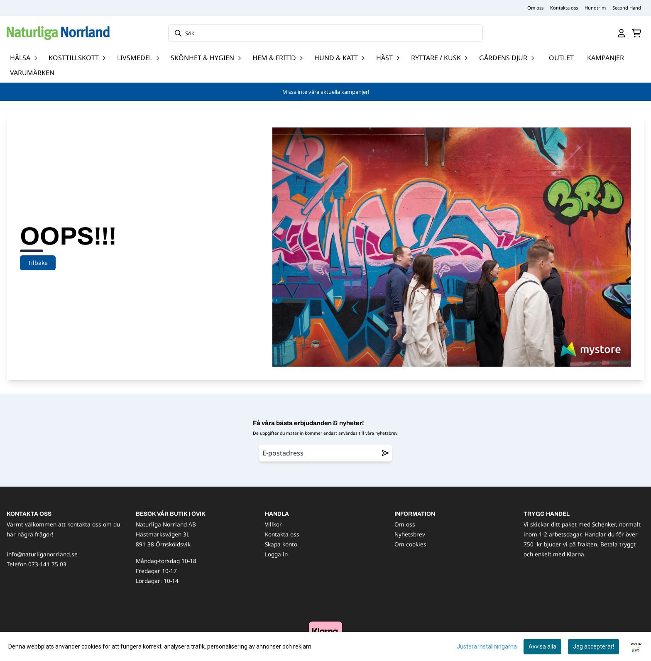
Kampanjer (605, 57)
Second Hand (626, 8)
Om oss (535, 8)
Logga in (276, 554)
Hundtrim (595, 8)
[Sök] (325, 33)
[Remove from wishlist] (385, 453)
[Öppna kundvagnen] (637, 33)
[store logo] (58, 33)
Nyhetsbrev (409, 534)
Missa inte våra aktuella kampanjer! (325, 91)
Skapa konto (281, 544)
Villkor (273, 524)
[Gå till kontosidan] (621, 33)
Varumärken (32, 72)
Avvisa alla (542, 646)
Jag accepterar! (593, 646)
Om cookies (410, 544)
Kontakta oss (564, 8)
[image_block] (325, 631)
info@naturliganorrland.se (42, 554)
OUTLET (561, 57)
